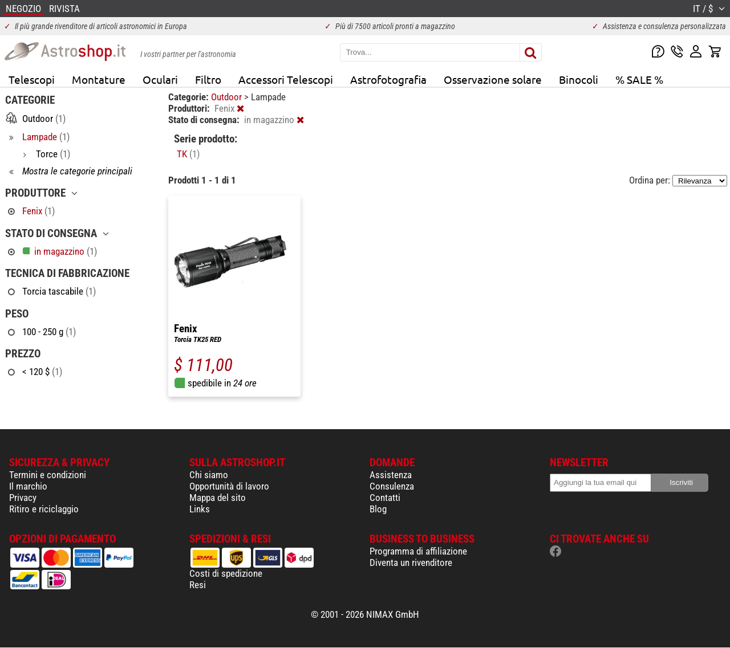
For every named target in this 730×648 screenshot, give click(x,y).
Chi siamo (208, 474)
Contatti (385, 497)
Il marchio (28, 486)
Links (199, 509)
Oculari (160, 79)
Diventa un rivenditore (411, 562)
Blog (378, 509)
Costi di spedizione (225, 573)
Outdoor (227, 97)
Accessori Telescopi (285, 79)
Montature (98, 79)
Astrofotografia (388, 79)
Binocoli (578, 79)
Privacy (22, 497)
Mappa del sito (217, 497)
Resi (197, 584)
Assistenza (391, 474)
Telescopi (32, 79)
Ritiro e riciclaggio (44, 509)
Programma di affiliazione (418, 551)
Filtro (208, 79)
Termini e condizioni (47, 474)
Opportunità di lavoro (229, 486)
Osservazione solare (493, 79)
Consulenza (392, 486)
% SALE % (639, 79)
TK (188, 154)
